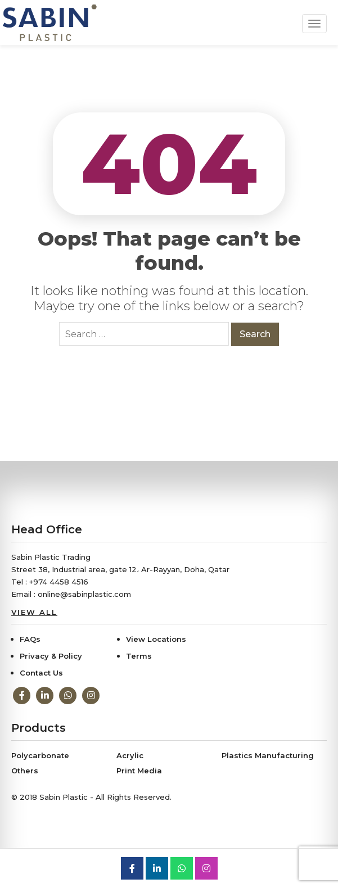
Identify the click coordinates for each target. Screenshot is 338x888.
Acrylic (129, 755)
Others (24, 770)
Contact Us (41, 672)
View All (34, 612)
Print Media (139, 770)
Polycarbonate (40, 755)
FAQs (30, 639)
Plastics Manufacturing (268, 755)
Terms (139, 655)
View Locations (156, 639)
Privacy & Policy (51, 655)
